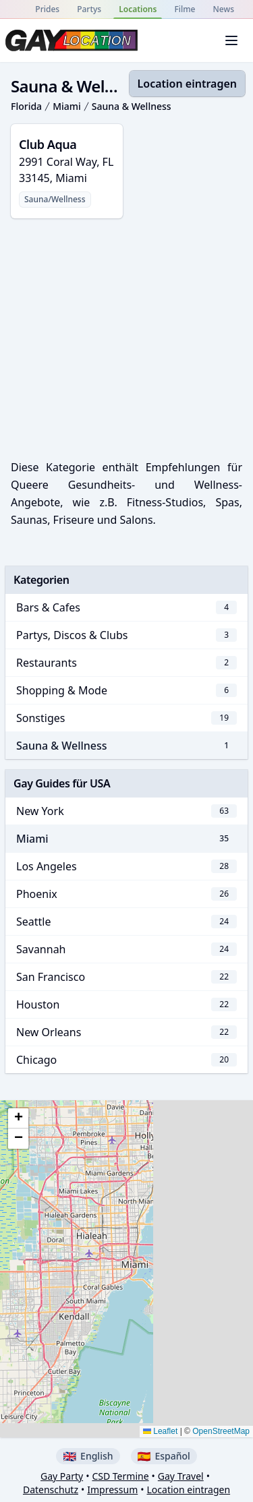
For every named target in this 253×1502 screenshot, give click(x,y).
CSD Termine (120, 1476)
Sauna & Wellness (131, 106)
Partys (89, 9)
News (223, 9)
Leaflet (160, 1431)
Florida (26, 106)
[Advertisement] (126, 336)
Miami (67, 106)
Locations (138, 9)
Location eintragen (187, 83)
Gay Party (61, 1476)
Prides (47, 9)
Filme (184, 9)
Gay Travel (181, 1476)
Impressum (112, 1489)
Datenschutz (50, 1489)
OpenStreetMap (221, 1431)
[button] (18, 1118)
